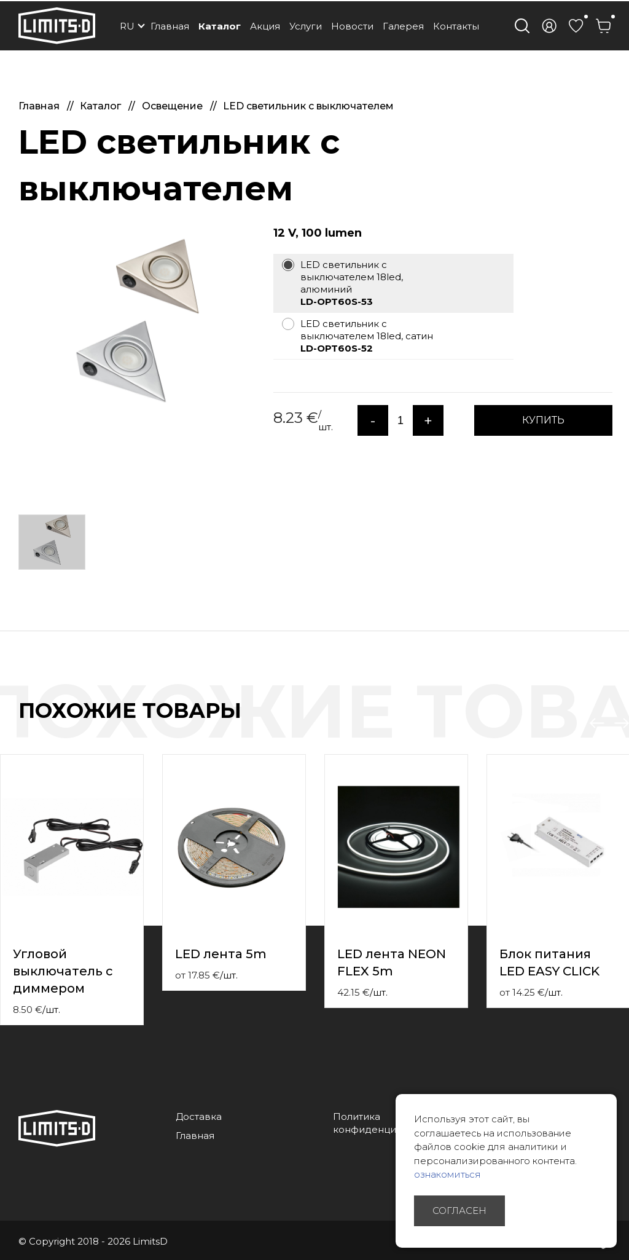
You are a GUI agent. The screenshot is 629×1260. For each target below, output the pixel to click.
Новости (352, 26)
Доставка (199, 1116)
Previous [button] (597, 723)
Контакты (456, 26)
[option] (136, 327)
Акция (265, 26)
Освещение (173, 106)
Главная (169, 26)
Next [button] (621, 723)
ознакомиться (447, 1174)
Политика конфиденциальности (386, 1123)
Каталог (219, 26)
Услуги (305, 26)
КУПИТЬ (543, 420)
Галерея (403, 26)
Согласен (459, 1210)
